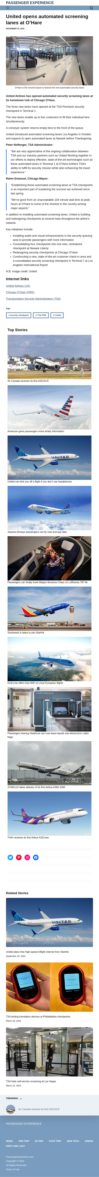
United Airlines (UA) (18, 285)
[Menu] (8, 7)
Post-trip (55, 1141)
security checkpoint (18, 315)
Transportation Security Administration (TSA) (33, 298)
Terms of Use (13, 1169)
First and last (15, 1146)
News (9, 1141)
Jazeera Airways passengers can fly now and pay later (37, 532)
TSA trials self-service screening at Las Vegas (31, 1081)
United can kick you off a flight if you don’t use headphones (40, 481)
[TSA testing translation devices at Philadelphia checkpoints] (49, 987)
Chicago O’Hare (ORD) (20, 292)
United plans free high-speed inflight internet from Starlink (37, 952)
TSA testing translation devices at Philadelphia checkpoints (38, 1016)
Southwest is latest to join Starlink (26, 632)
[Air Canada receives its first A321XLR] (10, 1109)
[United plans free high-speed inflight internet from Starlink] (49, 922)
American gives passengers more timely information (36, 431)
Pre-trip (24, 1141)
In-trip (39, 1141)
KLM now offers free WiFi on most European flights (35, 683)
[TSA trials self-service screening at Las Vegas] (49, 1051)
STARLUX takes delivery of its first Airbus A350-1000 (36, 787)
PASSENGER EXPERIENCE (30, 3)
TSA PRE (40, 315)
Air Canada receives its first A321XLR (28, 381)
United (57, 315)
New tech (73, 1141)
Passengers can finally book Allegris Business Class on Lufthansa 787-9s (48, 582)
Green (89, 1141)
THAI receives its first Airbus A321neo (28, 837)
